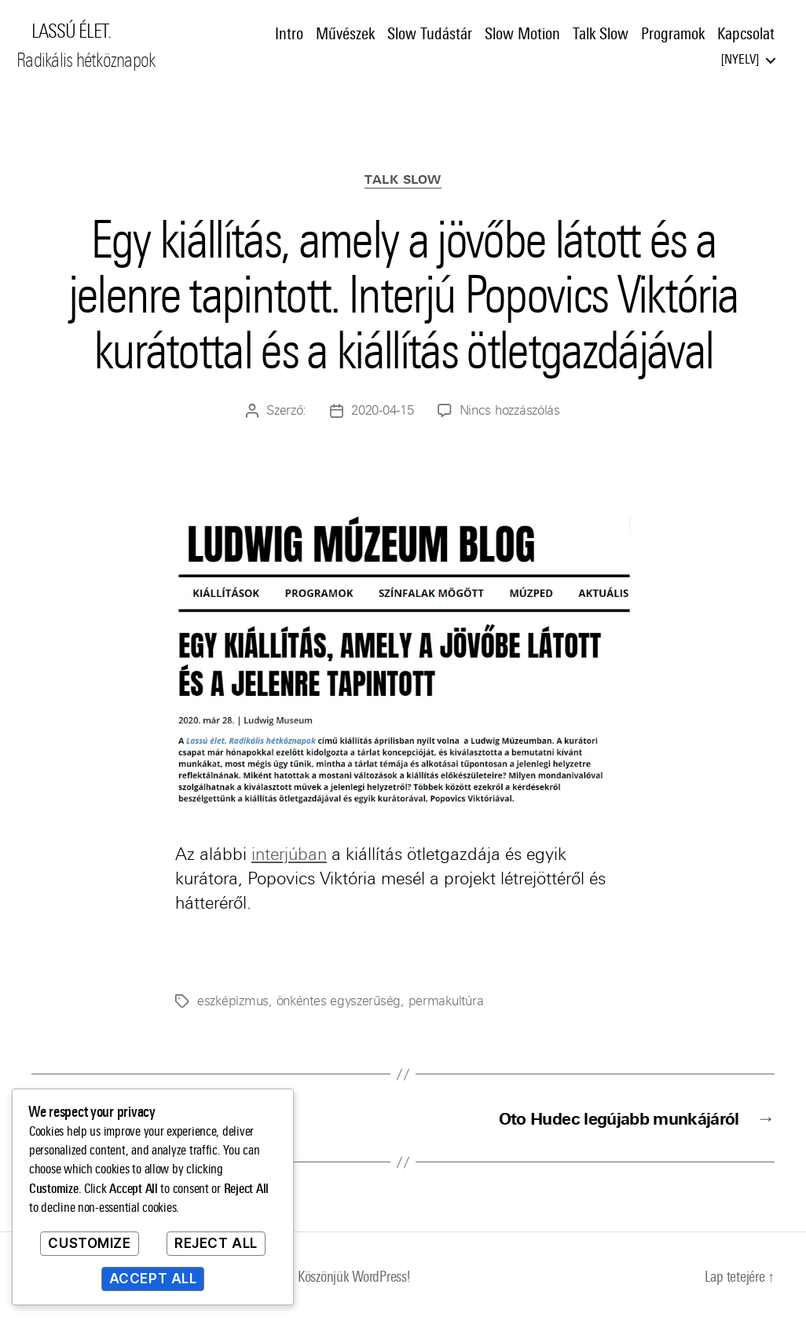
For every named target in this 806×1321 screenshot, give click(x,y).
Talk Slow (600, 33)
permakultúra (446, 1000)
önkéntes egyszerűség (339, 1000)
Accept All (153, 1278)
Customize (89, 1243)
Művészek (345, 33)
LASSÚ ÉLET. (71, 31)
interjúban (289, 854)
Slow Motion (522, 33)
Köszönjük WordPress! (354, 1276)
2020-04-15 (382, 410)
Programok (673, 33)
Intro (289, 33)
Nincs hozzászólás (510, 410)
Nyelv (740, 59)
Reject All (216, 1243)
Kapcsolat (746, 33)
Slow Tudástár (429, 33)
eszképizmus (233, 1000)
